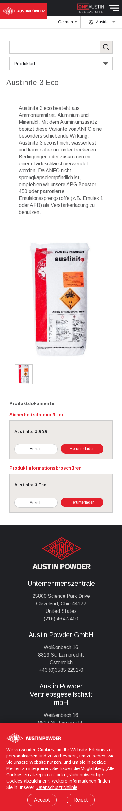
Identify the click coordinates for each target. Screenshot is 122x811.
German (68, 24)
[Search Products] (61, 47)
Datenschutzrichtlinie (56, 787)
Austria (102, 22)
